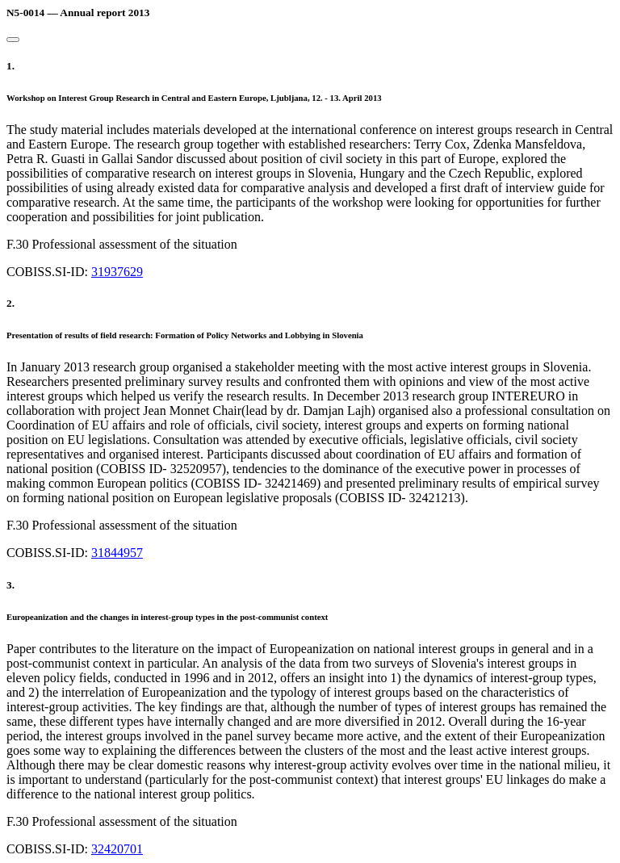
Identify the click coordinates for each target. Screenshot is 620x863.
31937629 (117, 272)
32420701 (117, 849)
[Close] (12, 39)
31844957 (117, 552)
